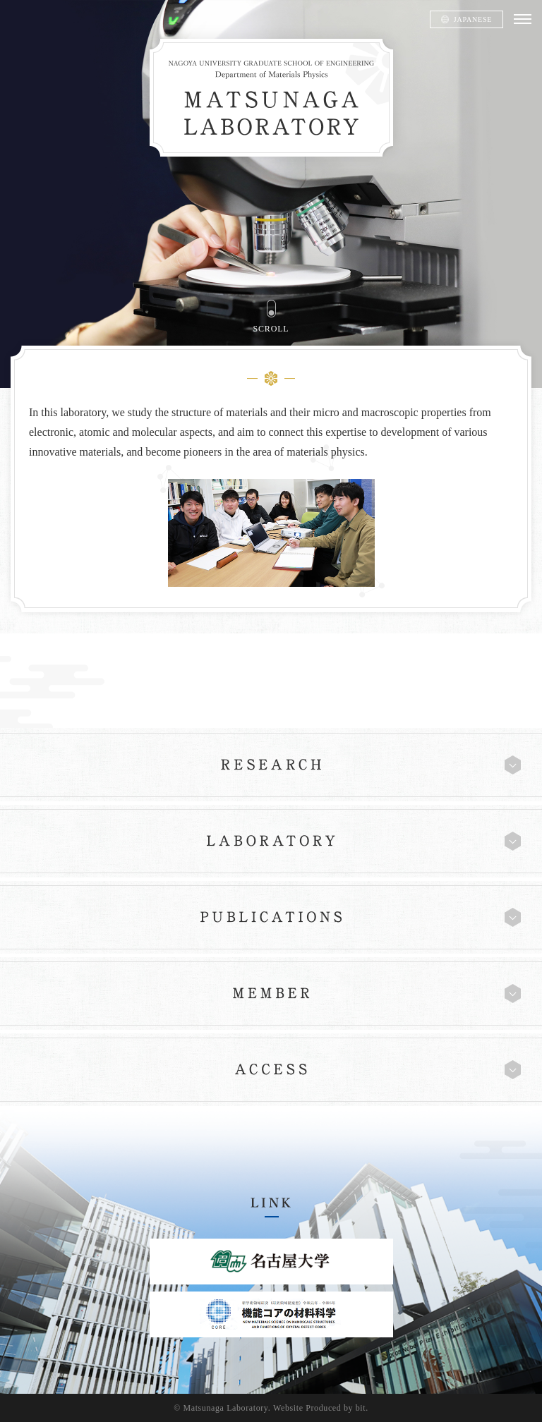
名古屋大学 (271, 1261)
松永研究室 (271, 98)
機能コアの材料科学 (271, 1314)
